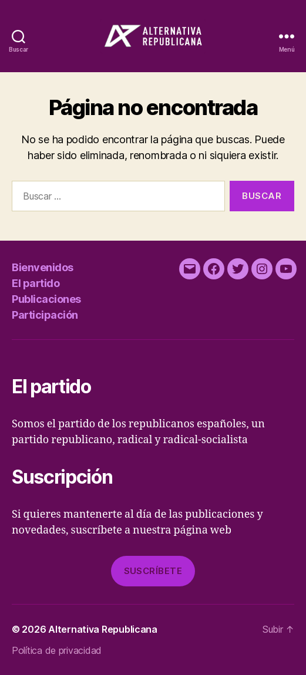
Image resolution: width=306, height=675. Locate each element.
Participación (45, 315)
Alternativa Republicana (102, 629)
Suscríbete (153, 570)
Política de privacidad (57, 650)
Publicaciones (46, 299)
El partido (35, 283)
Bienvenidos (42, 267)
